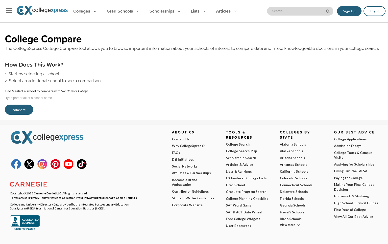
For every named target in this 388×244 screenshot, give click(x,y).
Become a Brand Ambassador (184, 182)
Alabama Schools (293, 144)
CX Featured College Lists (246, 178)
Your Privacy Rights (90, 197)
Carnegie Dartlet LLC (47, 193)
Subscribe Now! (297, 227)
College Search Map (241, 151)
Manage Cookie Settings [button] (120, 197)
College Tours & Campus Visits (353, 155)
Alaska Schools (291, 151)
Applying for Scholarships (354, 164)
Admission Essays (348, 146)
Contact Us (181, 139)
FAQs (176, 153)
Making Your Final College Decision (354, 187)
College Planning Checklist (247, 199)
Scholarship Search (241, 158)
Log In (374, 11)
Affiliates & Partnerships (191, 173)
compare (19, 110)
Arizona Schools (292, 158)
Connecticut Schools (296, 185)
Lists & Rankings (239, 171)
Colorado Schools (293, 178)
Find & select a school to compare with (46, 91)
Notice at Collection (62, 197)
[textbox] (54, 98)
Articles (226, 11)
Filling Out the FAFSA (350, 171)
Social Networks (184, 166)
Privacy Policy (96, 236)
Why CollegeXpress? (188, 146)
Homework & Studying (351, 196)
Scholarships (164, 11)
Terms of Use (68, 236)
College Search (238, 144)
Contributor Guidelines (190, 191)
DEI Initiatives (183, 159)
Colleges (84, 11)
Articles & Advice (239, 165)
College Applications (350, 139)
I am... (257, 206)
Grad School (235, 185)
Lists (198, 11)
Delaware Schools (294, 192)
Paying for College (348, 178)
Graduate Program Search (246, 192)
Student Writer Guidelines (193, 198)
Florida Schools (292, 199)
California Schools (294, 171)
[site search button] (328, 11)
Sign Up (349, 11)
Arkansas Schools (293, 165)
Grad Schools (123, 11)
